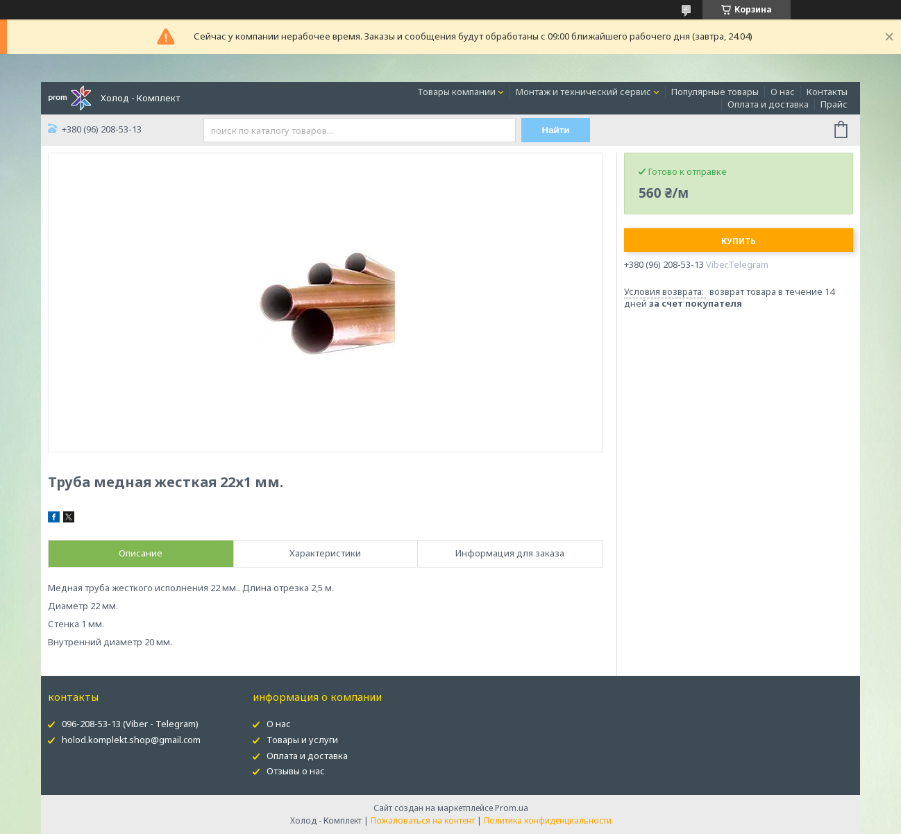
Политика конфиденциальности (548, 820)
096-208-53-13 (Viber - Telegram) (130, 723)
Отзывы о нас (296, 771)
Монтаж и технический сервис (583, 91)
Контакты (827, 91)
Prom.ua (511, 808)
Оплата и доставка (768, 104)
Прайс (834, 104)
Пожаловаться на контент (423, 820)
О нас (783, 91)
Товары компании (456, 91)
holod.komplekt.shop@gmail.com (131, 739)
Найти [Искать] (556, 130)
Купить (738, 241)
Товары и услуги (302, 739)
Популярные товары (715, 91)
